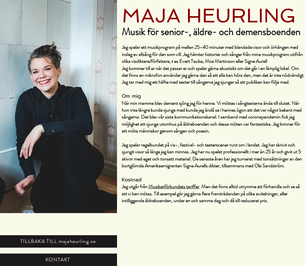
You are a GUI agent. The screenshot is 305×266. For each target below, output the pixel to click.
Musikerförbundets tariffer (173, 186)
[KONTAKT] (58, 260)
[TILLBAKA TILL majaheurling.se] (58, 241)
